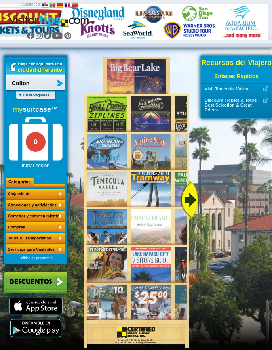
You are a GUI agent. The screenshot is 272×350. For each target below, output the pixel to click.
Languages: (30, 4)
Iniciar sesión (35, 165)
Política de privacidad (36, 258)
